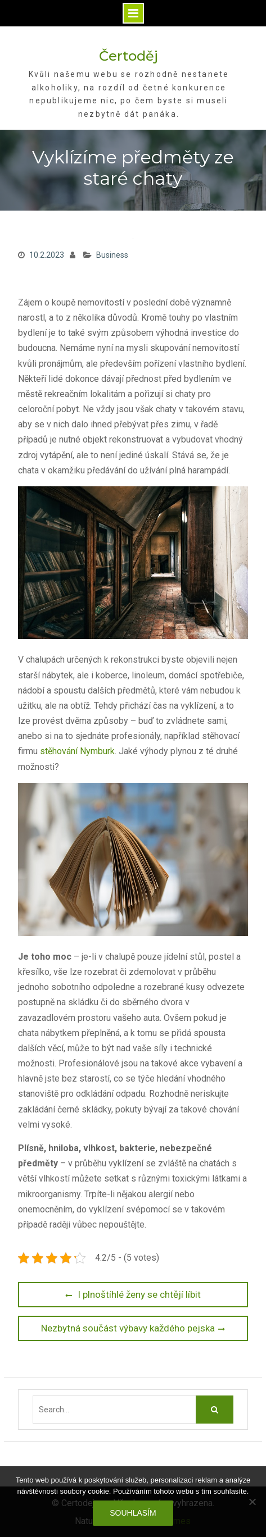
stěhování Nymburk (77, 751)
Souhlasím (133, 1512)
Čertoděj (128, 56)
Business (112, 254)
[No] (252, 1501)
